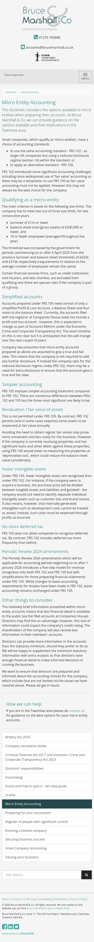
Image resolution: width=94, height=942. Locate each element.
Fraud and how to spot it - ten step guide (36, 786)
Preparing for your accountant (28, 813)
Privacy (74, 899)
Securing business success (25, 839)
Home (5, 899)
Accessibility (45, 899)
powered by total (18, 933)
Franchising (14, 777)
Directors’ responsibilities (24, 768)
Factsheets (10, 92)
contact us (77, 710)
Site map (31, 899)
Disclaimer (61, 899)
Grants (10, 795)
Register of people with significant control (36, 821)
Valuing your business (21, 857)
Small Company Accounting (26, 848)
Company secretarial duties (26, 746)
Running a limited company (26, 830)
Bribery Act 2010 (17, 737)
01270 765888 (47, 37)
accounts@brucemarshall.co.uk (47, 47)
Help (82, 899)
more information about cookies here (48, 908)
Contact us (18, 899)
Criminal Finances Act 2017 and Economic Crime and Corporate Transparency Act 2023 (45, 757)
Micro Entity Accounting (23, 804)
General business (30, 92)
